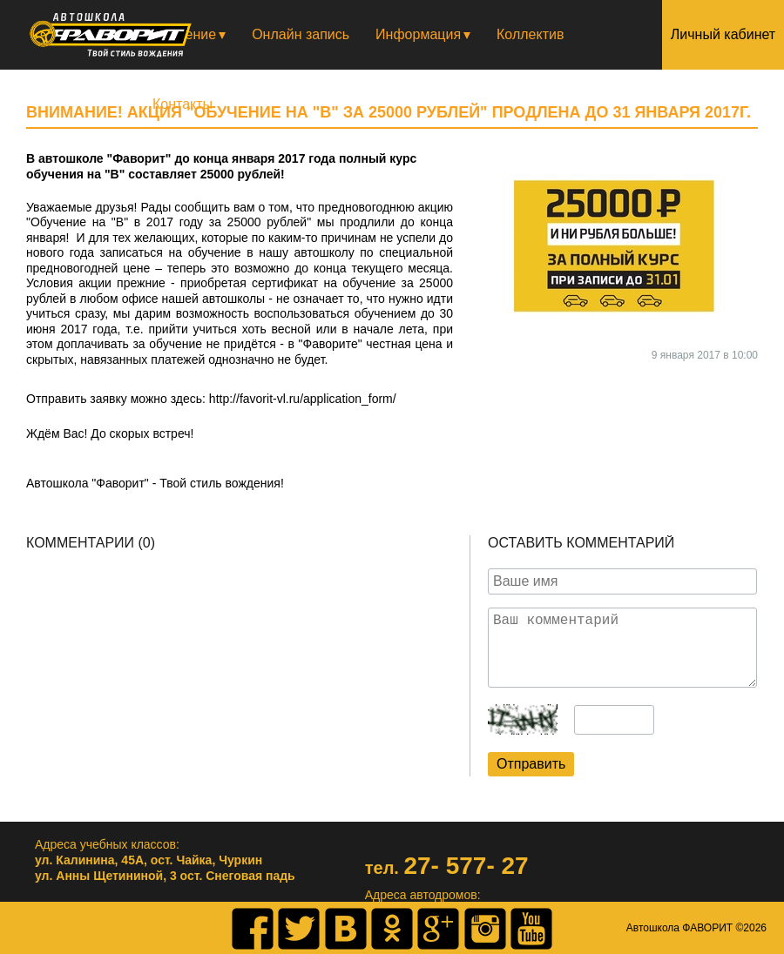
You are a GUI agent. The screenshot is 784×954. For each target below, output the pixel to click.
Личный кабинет (723, 34)
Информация (418, 34)
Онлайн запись (300, 34)
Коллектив (530, 34)
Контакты (182, 104)
